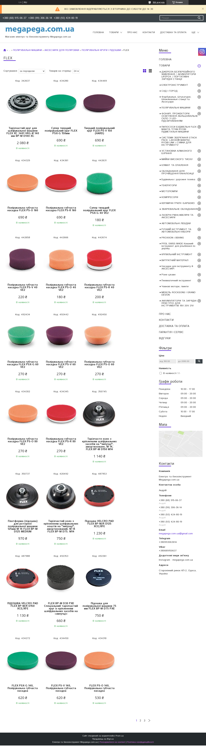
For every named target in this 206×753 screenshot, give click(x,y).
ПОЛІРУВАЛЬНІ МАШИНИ (175, 107)
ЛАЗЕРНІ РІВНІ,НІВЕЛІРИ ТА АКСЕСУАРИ (177, 216)
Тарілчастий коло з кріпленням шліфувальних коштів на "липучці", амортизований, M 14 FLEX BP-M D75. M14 (22, 453)
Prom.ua (120, 589)
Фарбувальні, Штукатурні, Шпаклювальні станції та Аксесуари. (176, 99)
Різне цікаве (168, 274)
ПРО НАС (132, 32)
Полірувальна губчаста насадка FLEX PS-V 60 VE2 (96, 287)
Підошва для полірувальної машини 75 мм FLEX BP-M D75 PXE (22, 535)
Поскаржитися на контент (112, 595)
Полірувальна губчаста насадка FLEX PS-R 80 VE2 (59, 364)
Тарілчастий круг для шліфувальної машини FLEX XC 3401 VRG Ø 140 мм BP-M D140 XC (22, 132)
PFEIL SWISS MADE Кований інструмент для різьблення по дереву (178, 246)
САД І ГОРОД (169, 91)
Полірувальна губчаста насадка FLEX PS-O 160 (133, 129)
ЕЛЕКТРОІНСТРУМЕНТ (174, 85)
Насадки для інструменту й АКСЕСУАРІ (177, 267)
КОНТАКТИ (149, 32)
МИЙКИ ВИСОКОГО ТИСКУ (177, 159)
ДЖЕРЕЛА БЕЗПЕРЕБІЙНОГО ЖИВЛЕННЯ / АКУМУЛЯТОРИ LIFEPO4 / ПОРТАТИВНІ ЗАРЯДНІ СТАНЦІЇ (178, 75)
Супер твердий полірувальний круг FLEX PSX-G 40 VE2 (59, 210)
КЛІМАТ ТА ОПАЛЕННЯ (174, 165)
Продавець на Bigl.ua (103, 592)
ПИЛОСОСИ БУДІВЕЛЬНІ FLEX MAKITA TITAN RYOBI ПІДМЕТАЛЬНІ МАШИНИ (178, 129)
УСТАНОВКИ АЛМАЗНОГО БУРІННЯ (176, 152)
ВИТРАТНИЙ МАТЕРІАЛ (174, 260)
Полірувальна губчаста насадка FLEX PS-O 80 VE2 (22, 364)
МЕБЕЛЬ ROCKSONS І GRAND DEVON (178, 294)
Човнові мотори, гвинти (175, 286)
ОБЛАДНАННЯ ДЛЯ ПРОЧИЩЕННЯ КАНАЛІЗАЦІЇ (177, 172)
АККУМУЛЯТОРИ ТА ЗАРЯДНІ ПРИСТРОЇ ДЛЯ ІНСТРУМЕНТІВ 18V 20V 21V (178, 303)
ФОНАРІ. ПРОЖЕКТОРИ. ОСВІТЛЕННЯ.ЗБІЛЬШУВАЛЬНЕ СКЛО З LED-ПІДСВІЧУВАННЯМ (179, 117)
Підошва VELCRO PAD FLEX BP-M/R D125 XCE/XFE (59, 449)
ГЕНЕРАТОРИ (169, 185)
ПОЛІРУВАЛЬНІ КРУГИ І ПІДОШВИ (101, 50)
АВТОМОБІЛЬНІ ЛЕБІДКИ (176, 223)
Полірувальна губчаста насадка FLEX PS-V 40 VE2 (96, 210)
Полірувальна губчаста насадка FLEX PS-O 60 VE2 (133, 287)
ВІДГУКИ (164, 338)
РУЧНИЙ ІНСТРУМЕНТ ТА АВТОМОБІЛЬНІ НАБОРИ (176, 231)
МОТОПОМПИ (169, 191)
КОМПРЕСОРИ (169, 197)
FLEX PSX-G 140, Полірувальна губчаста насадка (59, 534)
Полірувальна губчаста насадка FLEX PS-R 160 (22, 209)
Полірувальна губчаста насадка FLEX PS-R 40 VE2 (22, 287)
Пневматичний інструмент (176, 280)
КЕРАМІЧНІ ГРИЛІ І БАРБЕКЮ (178, 203)
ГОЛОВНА (98, 32)
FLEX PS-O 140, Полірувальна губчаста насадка (133, 534)
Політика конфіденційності (140, 595)
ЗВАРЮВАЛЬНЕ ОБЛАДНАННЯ (179, 209)
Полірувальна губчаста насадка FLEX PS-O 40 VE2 (133, 210)
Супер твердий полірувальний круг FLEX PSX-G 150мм (59, 131)
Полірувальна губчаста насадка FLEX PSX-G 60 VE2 (59, 287)
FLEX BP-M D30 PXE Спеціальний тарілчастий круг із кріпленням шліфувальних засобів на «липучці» (133, 453)
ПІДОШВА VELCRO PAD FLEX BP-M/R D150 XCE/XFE (96, 449)
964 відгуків (159, 2)
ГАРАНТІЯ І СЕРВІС (171, 332)
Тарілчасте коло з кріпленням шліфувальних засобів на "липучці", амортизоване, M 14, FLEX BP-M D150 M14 (96, 368)
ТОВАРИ (114, 32)
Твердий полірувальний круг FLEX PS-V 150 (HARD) (96, 131)
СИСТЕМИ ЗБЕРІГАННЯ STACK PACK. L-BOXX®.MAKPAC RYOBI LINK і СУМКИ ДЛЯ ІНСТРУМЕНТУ (179, 141)
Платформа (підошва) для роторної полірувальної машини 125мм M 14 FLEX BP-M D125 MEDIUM (133, 367)
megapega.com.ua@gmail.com (176, 533)
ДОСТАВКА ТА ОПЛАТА (173, 32)
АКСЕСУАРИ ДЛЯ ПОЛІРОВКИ (61, 50)
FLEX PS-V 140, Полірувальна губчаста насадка (96, 534)
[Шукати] (199, 18)
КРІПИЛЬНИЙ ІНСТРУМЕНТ (176, 254)
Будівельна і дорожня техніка (178, 179)
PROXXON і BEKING (172, 237)
